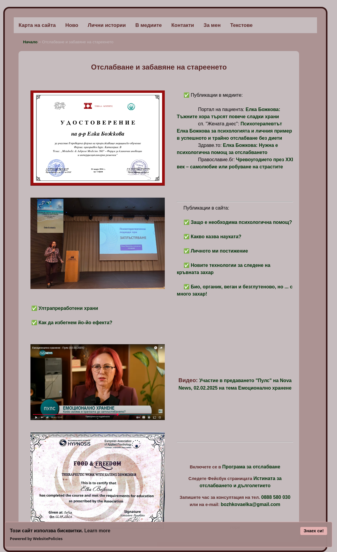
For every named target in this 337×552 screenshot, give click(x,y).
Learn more (97, 530)
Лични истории (107, 25)
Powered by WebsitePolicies (36, 538)
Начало (31, 42)
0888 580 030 (275, 497)
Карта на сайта (37, 25)
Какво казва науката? (216, 236)
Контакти (182, 25)
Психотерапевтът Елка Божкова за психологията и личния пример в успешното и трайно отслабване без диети (234, 131)
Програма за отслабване (251, 466)
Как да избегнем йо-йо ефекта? (75, 322)
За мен (212, 25)
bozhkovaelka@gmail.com (250, 504)
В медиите (148, 25)
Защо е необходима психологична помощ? (241, 222)
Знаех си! (314, 530)
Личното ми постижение (219, 250)
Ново (71, 25)
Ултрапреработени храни (68, 308)
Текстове (241, 25)
